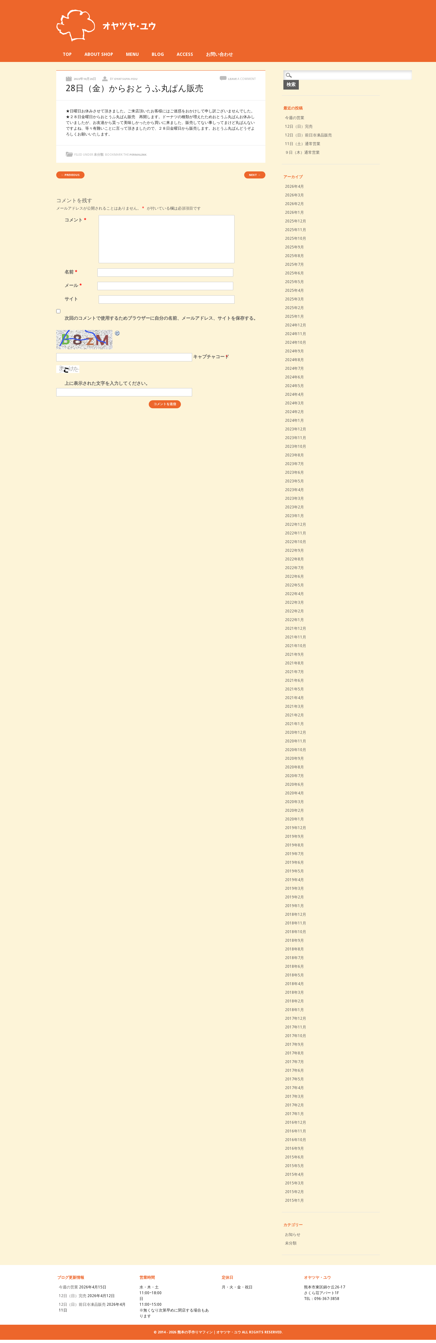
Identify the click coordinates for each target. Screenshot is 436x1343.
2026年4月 (294, 186)
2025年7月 (294, 264)
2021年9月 (294, 654)
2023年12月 (295, 429)
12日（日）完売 (299, 126)
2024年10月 (295, 342)
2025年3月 (294, 299)
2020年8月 (294, 767)
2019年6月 (294, 862)
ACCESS (185, 54)
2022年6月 (294, 576)
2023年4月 (294, 490)
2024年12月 (295, 325)
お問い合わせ (219, 54)
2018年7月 (294, 958)
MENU (132, 54)
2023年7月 (294, 464)
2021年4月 (294, 698)
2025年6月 (294, 273)
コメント (76, 219)
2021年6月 (294, 680)
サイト (71, 298)
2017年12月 (295, 1018)
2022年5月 (294, 585)
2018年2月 (294, 1001)
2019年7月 (294, 854)
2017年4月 (294, 1088)
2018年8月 (294, 949)
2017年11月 (295, 1027)
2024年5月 (294, 386)
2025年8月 (294, 256)
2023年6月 (294, 472)
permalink (138, 154)
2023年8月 (294, 455)
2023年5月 (294, 481)
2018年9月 (294, 940)
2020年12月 (295, 732)
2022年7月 (294, 568)
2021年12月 (295, 628)
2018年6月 (294, 966)
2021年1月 (294, 724)
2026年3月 (294, 195)
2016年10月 (295, 1140)
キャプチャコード (211, 356)
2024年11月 (295, 334)
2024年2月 (294, 412)
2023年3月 (294, 498)
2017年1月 (294, 1114)
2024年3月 (294, 403)
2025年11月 (295, 230)
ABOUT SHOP (99, 54)
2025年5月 (294, 282)
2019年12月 (295, 828)
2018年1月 (294, 1010)
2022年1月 (294, 620)
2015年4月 (294, 1174)
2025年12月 (295, 221)
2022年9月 (294, 550)
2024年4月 (294, 394)
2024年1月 (294, 420)
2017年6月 (294, 1070)
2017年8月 (294, 1053)
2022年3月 (294, 602)
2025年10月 (295, 238)
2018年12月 (295, 914)
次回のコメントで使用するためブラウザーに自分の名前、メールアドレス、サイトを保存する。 (161, 318)
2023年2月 (294, 507)
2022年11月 (295, 533)
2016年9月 (294, 1148)
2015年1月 (294, 1200)
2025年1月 (294, 316)
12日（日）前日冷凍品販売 (308, 135)
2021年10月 (295, 646)
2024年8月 (294, 360)
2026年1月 (294, 212)
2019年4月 (294, 880)
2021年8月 (294, 663)
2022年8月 (294, 559)
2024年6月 (294, 377)
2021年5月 (294, 689)
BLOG (158, 54)
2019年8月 (294, 845)
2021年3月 (294, 706)
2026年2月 (294, 204)
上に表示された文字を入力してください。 (107, 383)
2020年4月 (294, 793)
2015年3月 (294, 1183)
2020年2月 (294, 810)
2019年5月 (294, 871)
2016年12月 (295, 1122)
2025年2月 (294, 308)
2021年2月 (294, 715)
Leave (242, 79)
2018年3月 (294, 992)
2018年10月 (295, 932)
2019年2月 (294, 897)
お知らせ (292, 1234)
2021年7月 (294, 672)
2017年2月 (294, 1105)
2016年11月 (295, 1131)
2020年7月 (294, 776)
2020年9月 (294, 758)
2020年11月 (295, 741)
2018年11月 (295, 923)
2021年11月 (295, 637)
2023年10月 (295, 446)
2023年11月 (295, 438)
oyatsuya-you (126, 79)
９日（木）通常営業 (302, 152)
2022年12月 (295, 524)
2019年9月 (294, 836)
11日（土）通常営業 (302, 144)
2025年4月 (294, 290)
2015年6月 (294, 1157)
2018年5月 (294, 975)
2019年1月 (294, 906)
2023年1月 (294, 516)
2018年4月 (294, 984)
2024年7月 (294, 368)
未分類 (98, 154)
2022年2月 (294, 611)
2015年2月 (294, 1192)
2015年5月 (294, 1166)
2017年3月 (294, 1096)
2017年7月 (294, 1062)
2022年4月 (294, 594)
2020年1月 (294, 819)
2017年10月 (295, 1036)
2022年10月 (295, 542)
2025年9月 (294, 247)
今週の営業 (294, 118)
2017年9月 (294, 1044)
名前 (72, 271)
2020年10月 (295, 750)
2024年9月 (294, 351)
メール (74, 285)
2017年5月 (294, 1079)
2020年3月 (294, 802)
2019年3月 (294, 888)
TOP (67, 54)
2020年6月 (294, 784)
